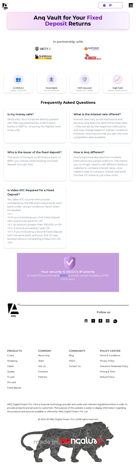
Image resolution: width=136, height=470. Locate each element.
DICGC (64, 275)
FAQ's (72, 361)
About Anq (43, 355)
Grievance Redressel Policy (114, 366)
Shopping (12, 361)
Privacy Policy (107, 361)
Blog (71, 355)
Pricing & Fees (107, 371)
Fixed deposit (14, 387)
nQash (10, 366)
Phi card (11, 382)
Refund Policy (107, 377)
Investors (43, 371)
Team (41, 361)
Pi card (10, 377)
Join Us (42, 366)
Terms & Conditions (110, 355)
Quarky (11, 371)
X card (10, 355)
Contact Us (75, 366)
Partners (42, 377)
